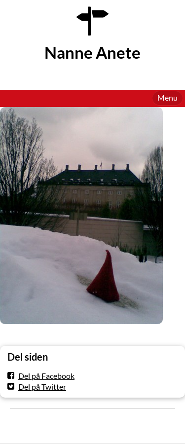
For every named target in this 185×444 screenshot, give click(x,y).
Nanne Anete (92, 52)
